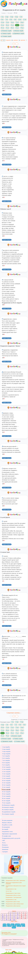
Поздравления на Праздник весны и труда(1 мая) (16, 886)
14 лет (12, 22)
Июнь (4, 924)
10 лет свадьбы (6, 767)
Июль (8, 924)
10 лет (19, 19)
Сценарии (5, 851)
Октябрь (23, 924)
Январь (14, 926)
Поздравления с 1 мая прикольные (13, 897)
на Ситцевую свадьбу (6, 36)
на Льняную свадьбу (6, 33)
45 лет (22, 25)
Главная (3, 13)
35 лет (12, 25)
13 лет (7, 22)
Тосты (4, 842)
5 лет (21, 16)
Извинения (5, 849)
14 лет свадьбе (6, 776)
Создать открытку (6, 94)
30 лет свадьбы (6, 785)
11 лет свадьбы (6, 769)
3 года (11, 16)
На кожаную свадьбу (8, 807)
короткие (24, 40)
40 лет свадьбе (6, 789)
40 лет (17, 25)
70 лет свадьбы (6, 803)
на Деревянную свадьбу (18, 33)
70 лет (22, 27)
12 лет (2, 22)
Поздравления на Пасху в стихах (13, 895)
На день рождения (7, 820)
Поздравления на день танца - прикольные (15, 880)
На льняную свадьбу (8, 809)
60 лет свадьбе (6, 798)
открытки (9, 40)
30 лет (7, 25)
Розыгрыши (5, 847)
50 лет (2, 27)
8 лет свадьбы (6, 762)
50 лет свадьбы (6, 794)
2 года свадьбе (6, 749)
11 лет (24, 19)
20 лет (22, 22)
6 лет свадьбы (6, 758)
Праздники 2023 (6, 932)
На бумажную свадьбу (8, 805)
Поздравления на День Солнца (13, 901)
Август (12, 924)
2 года (6, 16)
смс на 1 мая (8, 891)
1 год (2, 16)
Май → (16, 921)
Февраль (19, 926)
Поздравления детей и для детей (11, 838)
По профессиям (6, 836)
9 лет (15, 19)
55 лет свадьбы (6, 796)
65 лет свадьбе (6, 800)
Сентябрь (17, 924)
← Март (12, 921)
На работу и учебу (7, 825)
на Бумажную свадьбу (6, 30)
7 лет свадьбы (6, 760)
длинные (16, 40)
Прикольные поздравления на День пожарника (14, 883)
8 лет (11, 19)
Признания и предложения (9, 833)
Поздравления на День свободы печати (15, 903)
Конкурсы (5, 845)
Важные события (7, 822)
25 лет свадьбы (6, 782)
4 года (16, 16)
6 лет (2, 19)
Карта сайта (9, 949)
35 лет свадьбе (6, 787)
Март (23, 926)
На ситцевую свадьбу (8, 814)
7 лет (6, 19)
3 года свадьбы (6, 751)
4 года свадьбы (6, 753)
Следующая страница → (14, 712)
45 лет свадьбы (6, 791)
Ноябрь (4, 926)
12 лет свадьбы (6, 771)
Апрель (14, 911)
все (3, 40)
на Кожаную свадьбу (18, 30)
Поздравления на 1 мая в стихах (13, 893)
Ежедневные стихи (7, 831)
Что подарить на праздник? (9, 934)
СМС (3, 840)
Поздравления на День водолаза (13, 905)
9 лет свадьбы (6, 765)
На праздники (6, 827)
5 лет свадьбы (6, 756)
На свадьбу (5, 829)
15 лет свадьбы (6, 778)
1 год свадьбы (6, 747)
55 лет (7, 27)
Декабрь (9, 926)
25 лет (2, 25)
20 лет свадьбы (6, 780)
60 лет (12, 27)
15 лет (17, 22)
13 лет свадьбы (6, 774)
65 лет (17, 27)
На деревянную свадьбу (8, 812)
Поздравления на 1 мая (11, 889)
